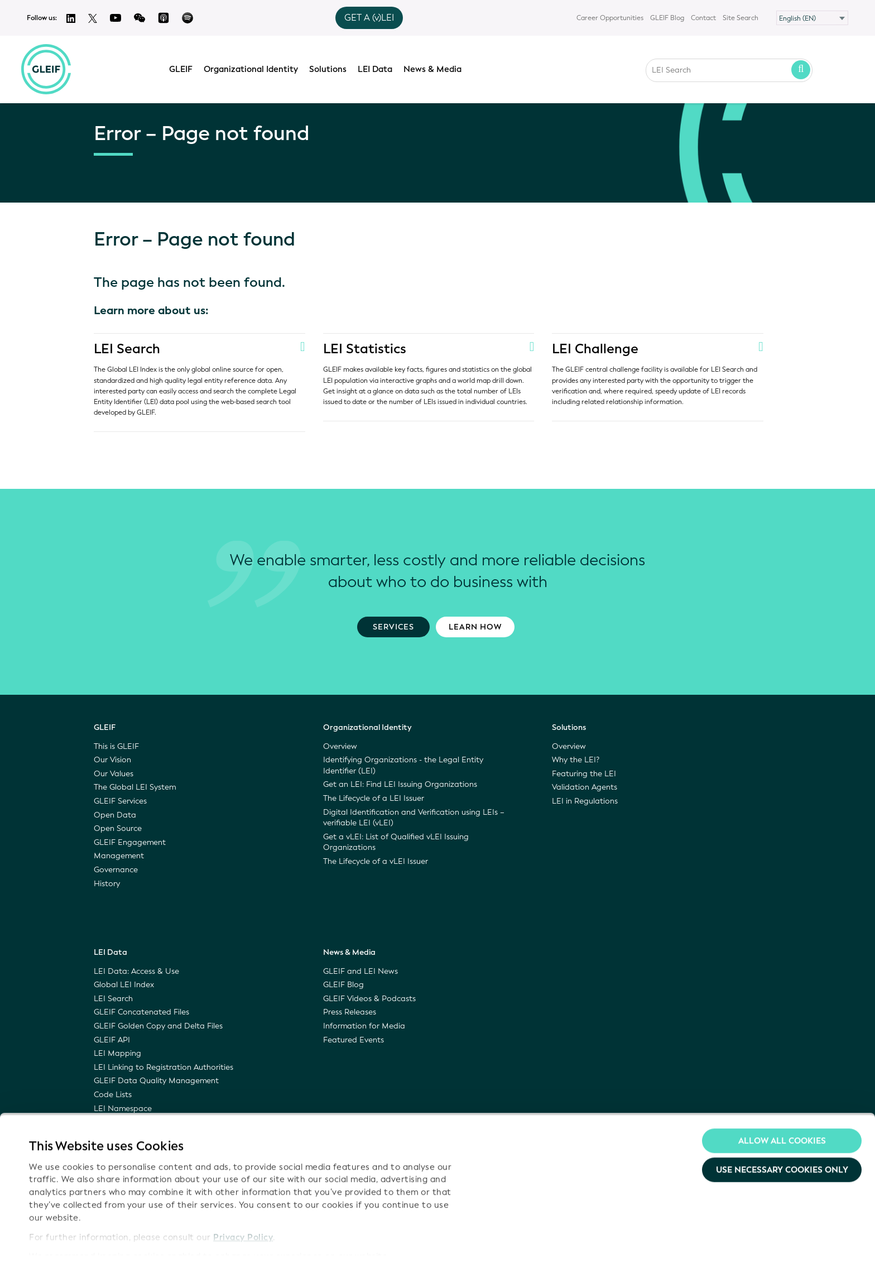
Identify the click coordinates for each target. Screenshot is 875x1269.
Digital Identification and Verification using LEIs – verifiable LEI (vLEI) (413, 818)
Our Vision (112, 759)
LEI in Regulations (585, 801)
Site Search (740, 17)
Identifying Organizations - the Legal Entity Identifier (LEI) (403, 765)
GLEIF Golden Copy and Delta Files (158, 1026)
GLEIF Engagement (130, 842)
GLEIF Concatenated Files (141, 1012)
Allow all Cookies (782, 1108)
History (107, 883)
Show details (55, 1247)
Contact (703, 17)
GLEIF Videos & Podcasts (369, 998)
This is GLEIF (116, 746)
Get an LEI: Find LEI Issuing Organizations (400, 784)
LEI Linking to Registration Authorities (163, 1067)
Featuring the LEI (584, 773)
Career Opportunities (609, 17)
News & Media (436, 67)
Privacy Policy (243, 1204)
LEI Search (127, 349)
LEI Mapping (117, 1053)
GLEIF (184, 67)
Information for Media (364, 1026)
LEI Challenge (595, 349)
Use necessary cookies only (782, 1137)
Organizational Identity (254, 67)
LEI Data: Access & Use (136, 971)
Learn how (475, 627)
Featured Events (353, 1040)
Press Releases (349, 1012)
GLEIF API (112, 1040)
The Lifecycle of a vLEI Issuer (375, 861)
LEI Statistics (365, 349)
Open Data (115, 815)
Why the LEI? (575, 759)
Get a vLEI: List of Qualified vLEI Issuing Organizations (396, 842)
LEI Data (378, 67)
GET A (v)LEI (369, 17)
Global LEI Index (124, 984)
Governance (116, 869)
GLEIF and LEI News (360, 971)
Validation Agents (584, 787)
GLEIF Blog (667, 17)
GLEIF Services (120, 801)
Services (393, 627)
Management (119, 855)
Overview (340, 746)
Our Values (113, 773)
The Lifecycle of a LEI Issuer (373, 798)
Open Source (118, 828)
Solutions (331, 67)
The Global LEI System (135, 787)
